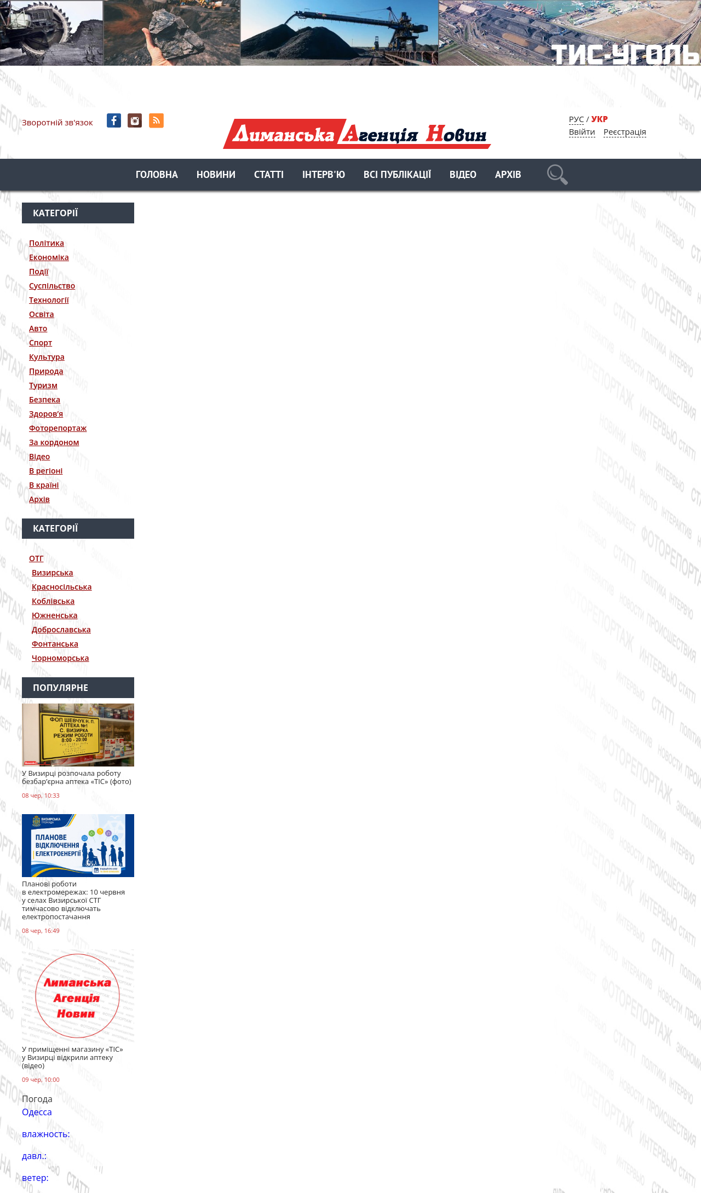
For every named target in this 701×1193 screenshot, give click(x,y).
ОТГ (36, 558)
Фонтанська (55, 643)
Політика (46, 243)
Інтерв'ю (323, 175)
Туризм (43, 385)
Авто (38, 328)
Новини (216, 175)
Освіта (41, 314)
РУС (576, 118)
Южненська (55, 615)
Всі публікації (397, 175)
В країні (44, 485)
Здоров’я (46, 413)
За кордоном (54, 442)
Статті (269, 175)
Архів (508, 175)
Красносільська (62, 586)
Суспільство (52, 285)
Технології (49, 300)
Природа (46, 371)
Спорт (40, 342)
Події (38, 271)
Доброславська (61, 629)
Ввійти (582, 131)
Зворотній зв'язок (57, 122)
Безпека (44, 399)
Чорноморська (60, 658)
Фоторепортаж (58, 428)
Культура (47, 356)
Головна (157, 175)
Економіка (49, 257)
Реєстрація (625, 131)
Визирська (52, 572)
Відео (463, 175)
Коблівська (53, 601)
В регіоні (45, 470)
